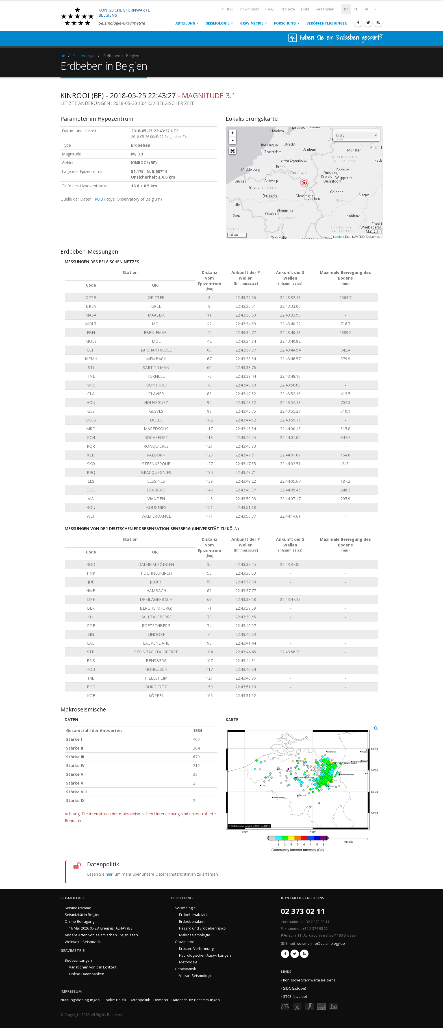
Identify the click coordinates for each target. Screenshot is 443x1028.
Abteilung (185, 23)
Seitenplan (325, 9)
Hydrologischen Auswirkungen (205, 955)
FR (366, 9)
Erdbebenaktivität (194, 914)
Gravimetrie (251, 23)
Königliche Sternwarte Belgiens (309, 980)
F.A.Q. (270, 9)
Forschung (285, 23)
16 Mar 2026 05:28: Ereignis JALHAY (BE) (101, 928)
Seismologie (217, 23)
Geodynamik (185, 969)
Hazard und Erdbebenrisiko (202, 928)
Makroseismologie (194, 935)
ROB (99, 199)
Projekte (288, 9)
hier (109, 874)
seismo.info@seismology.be (321, 943)
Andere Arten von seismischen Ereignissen (101, 935)
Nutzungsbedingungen (80, 1000)
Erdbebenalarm (192, 921)
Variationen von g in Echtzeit (92, 967)
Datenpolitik (140, 1000)
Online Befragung (79, 921)
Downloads (249, 9)
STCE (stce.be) (295, 996)
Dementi (160, 1000)
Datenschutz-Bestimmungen (195, 1000)
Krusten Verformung (196, 948)
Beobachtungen (78, 960)
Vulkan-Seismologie (195, 975)
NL (376, 9)
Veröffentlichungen (327, 23)
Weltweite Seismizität (83, 941)
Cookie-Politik (114, 1000)
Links (305, 9)
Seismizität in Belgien (83, 914)
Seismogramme (78, 908)
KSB (227, 9)
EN (356, 9)
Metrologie (188, 962)
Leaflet (337, 236)
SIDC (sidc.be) (294, 988)
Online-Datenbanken (86, 974)
